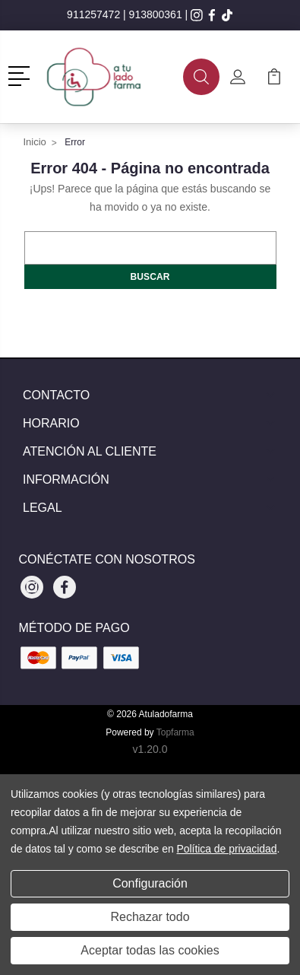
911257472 (93, 14)
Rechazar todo (149, 916)
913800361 (155, 14)
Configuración (150, 883)
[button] (21, 74)
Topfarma (175, 732)
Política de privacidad (226, 849)
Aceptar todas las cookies (150, 950)
